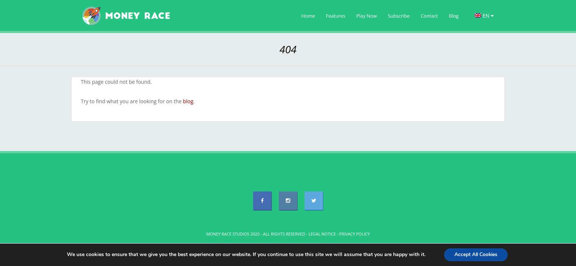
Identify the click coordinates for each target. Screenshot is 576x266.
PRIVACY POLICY (354, 234)
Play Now (366, 15)
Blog (454, 15)
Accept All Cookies (476, 254)
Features (335, 15)
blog (188, 101)
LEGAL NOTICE (322, 234)
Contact (429, 15)
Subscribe (399, 15)
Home (308, 15)
